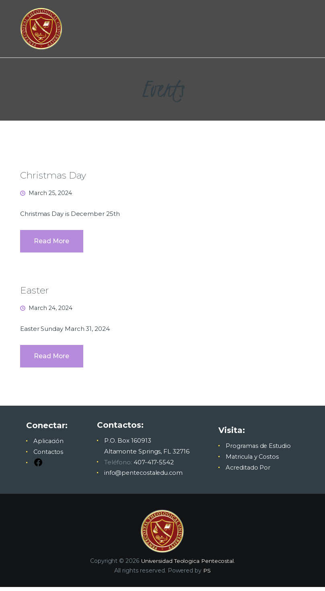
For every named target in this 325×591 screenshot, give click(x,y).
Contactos (48, 456)
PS (207, 575)
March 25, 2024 (52, 193)
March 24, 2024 (52, 310)
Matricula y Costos (252, 461)
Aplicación (49, 445)
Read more (52, 243)
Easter (35, 292)
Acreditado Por (248, 472)
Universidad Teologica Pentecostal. (188, 565)
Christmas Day (54, 175)
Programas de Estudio (258, 450)
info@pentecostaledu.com (144, 477)
